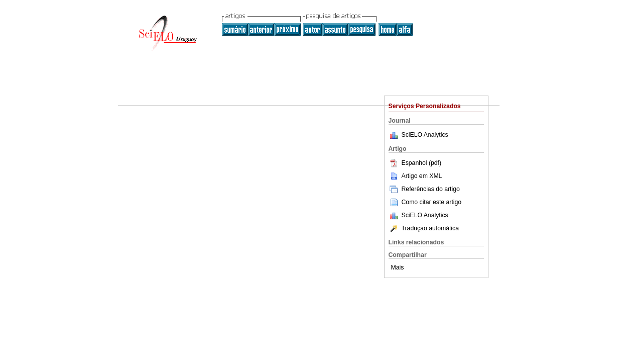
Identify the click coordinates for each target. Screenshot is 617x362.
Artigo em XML (415, 175)
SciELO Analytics (425, 134)
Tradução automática (424, 228)
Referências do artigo (424, 189)
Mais (397, 267)
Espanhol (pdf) (415, 162)
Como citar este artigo (432, 202)
